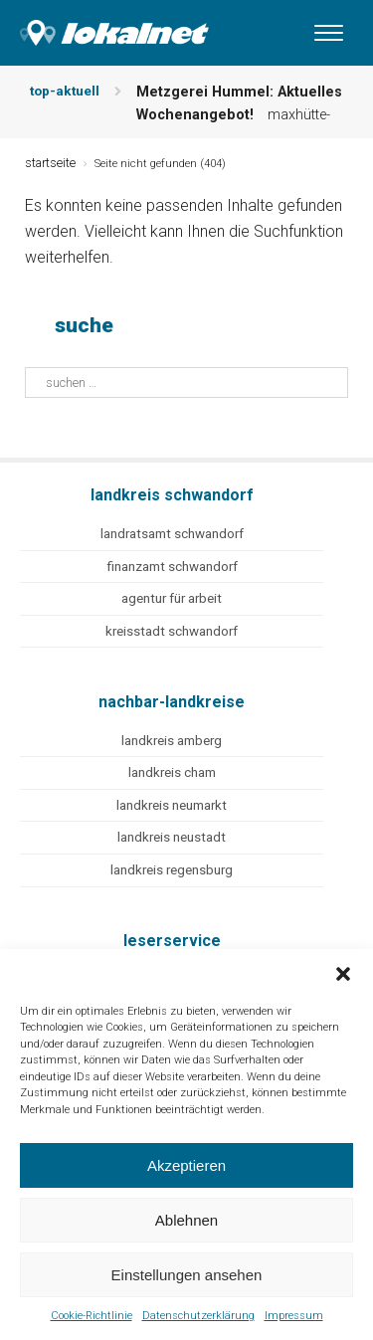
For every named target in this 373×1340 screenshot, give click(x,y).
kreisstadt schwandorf (171, 631)
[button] (343, 974)
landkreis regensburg (171, 869)
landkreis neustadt (171, 837)
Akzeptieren (186, 1165)
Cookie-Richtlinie (91, 1315)
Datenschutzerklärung (198, 1315)
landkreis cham (172, 772)
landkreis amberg (171, 740)
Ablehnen (186, 1220)
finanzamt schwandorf (172, 566)
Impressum (294, 1315)
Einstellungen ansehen (187, 1274)
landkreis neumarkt (171, 805)
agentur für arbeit (171, 598)
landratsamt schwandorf (172, 533)
